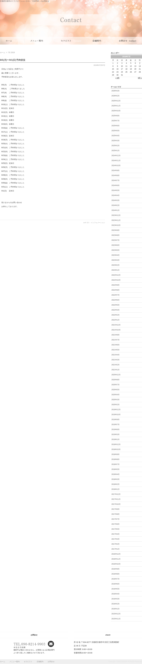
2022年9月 (115, 285)
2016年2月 (115, 604)
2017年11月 (116, 499)
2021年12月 (116, 325)
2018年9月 (115, 454)
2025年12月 (116, 101)
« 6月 (117, 78)
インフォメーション (98, 222)
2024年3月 (115, 200)
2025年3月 (115, 141)
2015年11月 (116, 619)
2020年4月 (115, 395)
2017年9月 (115, 509)
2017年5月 (115, 529)
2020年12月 (116, 375)
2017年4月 (115, 534)
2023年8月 (115, 235)
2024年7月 (115, 180)
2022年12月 (116, 275)
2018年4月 (115, 474)
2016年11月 (116, 559)
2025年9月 (115, 116)
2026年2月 (115, 96)
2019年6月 (115, 429)
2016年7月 (115, 579)
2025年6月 (115, 126)
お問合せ (127, 40)
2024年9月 (115, 170)
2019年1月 (115, 439)
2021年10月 (116, 330)
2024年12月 (116, 156)
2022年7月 (115, 295)
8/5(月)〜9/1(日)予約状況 (12, 60)
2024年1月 (115, 210)
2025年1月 (115, 151)
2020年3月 (115, 400)
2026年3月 (115, 91)
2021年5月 (115, 350)
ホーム (12, 40)
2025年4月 (115, 136)
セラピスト (71, 40)
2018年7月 (115, 464)
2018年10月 (116, 449)
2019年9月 (115, 420)
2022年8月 (115, 290)
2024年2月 (115, 205)
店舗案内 (100, 40)
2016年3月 (115, 599)
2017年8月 (115, 514)
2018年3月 (115, 479)
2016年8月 (115, 574)
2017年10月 (116, 504)
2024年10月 (116, 165)
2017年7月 (115, 519)
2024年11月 (116, 161)
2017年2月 (115, 544)
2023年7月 (115, 240)
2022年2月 (115, 315)
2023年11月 (116, 220)
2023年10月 (116, 225)
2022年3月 (115, 310)
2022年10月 (116, 280)
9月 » (140, 78)
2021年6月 (115, 345)
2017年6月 (115, 524)
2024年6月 (115, 185)
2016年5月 (115, 589)
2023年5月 (115, 250)
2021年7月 (115, 340)
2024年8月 (115, 175)
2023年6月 (115, 245)
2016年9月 (115, 569)
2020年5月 (115, 390)
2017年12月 (116, 494)
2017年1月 (115, 549)
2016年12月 (116, 554)
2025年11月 (116, 106)
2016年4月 (115, 594)
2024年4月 (115, 195)
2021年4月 (115, 355)
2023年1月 (115, 270)
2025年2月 (115, 146)
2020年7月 (115, 385)
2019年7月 (115, 424)
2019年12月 (116, 410)
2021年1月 (115, 370)
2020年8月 (115, 380)
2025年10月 (116, 111)
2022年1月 (115, 320)
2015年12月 (116, 614)
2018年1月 (115, 489)
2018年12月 (116, 444)
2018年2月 (115, 484)
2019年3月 (115, 434)
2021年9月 (115, 335)
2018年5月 (115, 469)
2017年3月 (115, 539)
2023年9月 (115, 230)
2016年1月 (115, 609)
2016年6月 (115, 584)
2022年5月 (115, 305)
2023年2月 (115, 265)
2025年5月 (115, 131)
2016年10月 (116, 564)
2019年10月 (116, 415)
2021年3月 (115, 360)
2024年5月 (115, 190)
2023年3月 (115, 260)
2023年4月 (115, 255)
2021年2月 (115, 365)
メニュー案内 (39, 40)
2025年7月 (115, 121)
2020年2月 (115, 405)
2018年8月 (115, 459)
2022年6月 (115, 300)
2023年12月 (116, 215)
